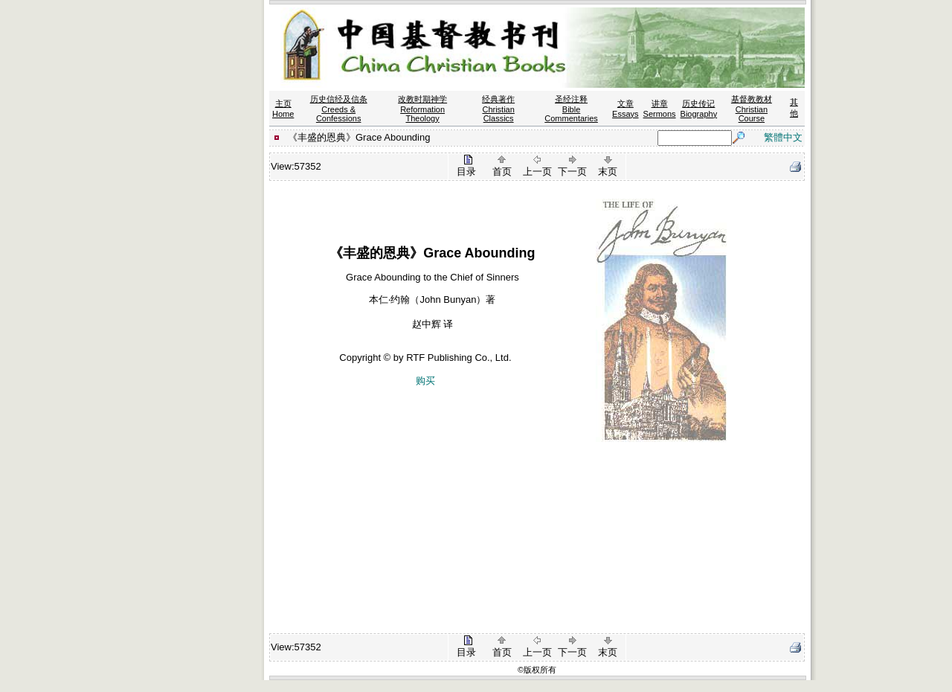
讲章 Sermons (659, 108)
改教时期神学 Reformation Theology (422, 108)
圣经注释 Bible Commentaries (571, 108)
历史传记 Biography (699, 108)
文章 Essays (625, 108)
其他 (794, 107)
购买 (425, 380)
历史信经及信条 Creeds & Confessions (338, 108)
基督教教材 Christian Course (751, 108)
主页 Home (283, 108)
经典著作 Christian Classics (498, 108)
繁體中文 (783, 137)
